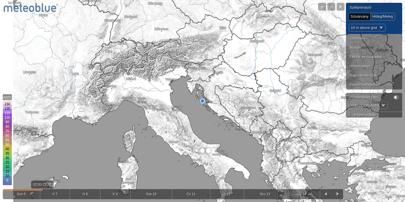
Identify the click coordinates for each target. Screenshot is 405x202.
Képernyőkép (365, 115)
